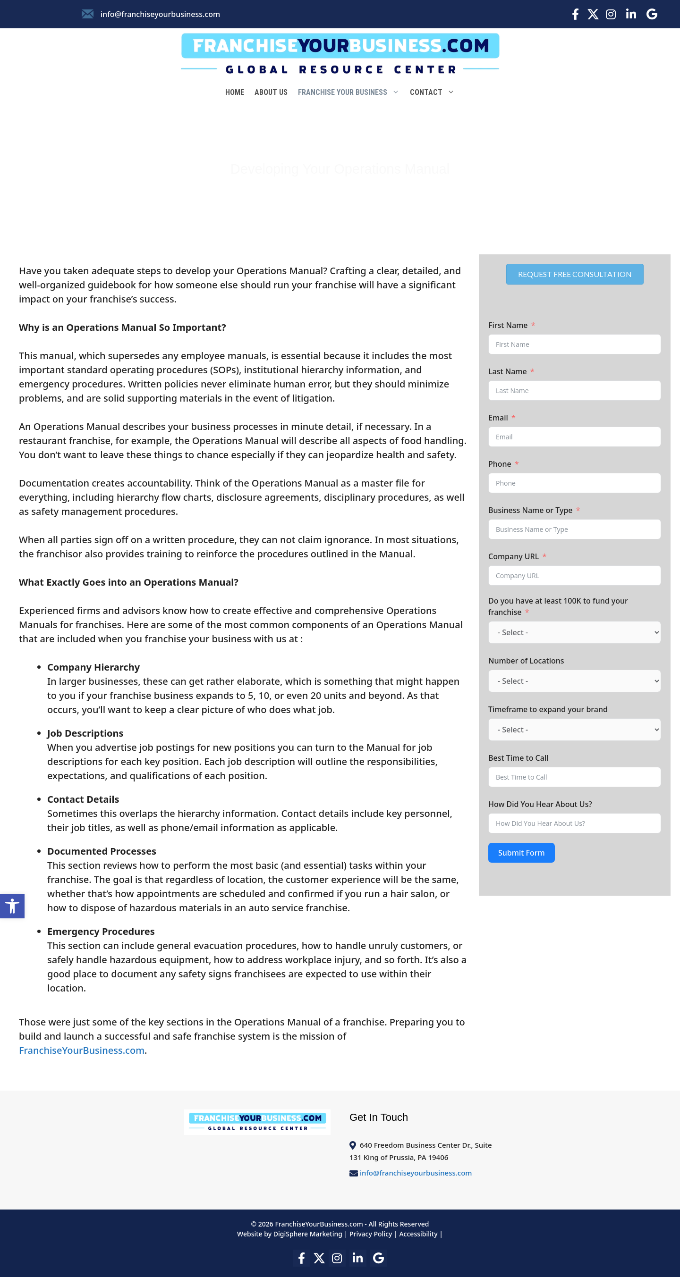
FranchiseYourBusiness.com (81, 1050)
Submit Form (521, 853)
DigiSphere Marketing (308, 1233)
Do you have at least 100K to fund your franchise (558, 606)
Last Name (507, 371)
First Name (508, 325)
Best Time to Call (518, 758)
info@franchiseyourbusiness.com (160, 14)
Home (234, 92)
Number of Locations (526, 660)
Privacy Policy (370, 1233)
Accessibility (418, 1233)
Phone (499, 464)
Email (498, 417)
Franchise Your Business (351, 92)
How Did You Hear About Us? (540, 804)
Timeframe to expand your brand (548, 709)
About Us (271, 92)
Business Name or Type (530, 510)
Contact (435, 92)
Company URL (513, 556)
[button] (12, 906)
